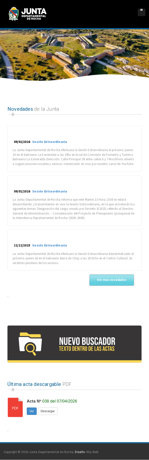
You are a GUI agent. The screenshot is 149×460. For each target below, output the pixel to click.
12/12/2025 (22, 245)
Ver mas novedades (111, 280)
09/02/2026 (22, 142)
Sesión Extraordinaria (49, 142)
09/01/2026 (22, 191)
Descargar (48, 411)
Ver (32, 411)
